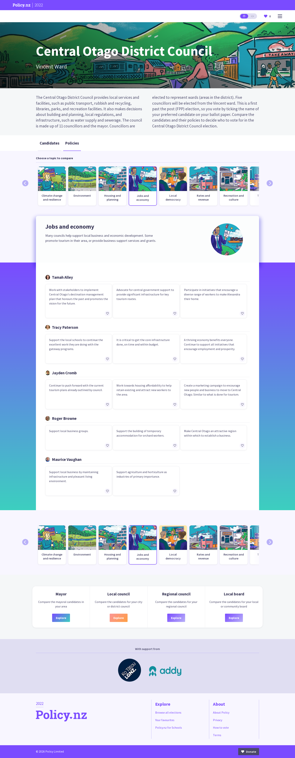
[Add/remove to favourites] (107, 313)
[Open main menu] (280, 16)
